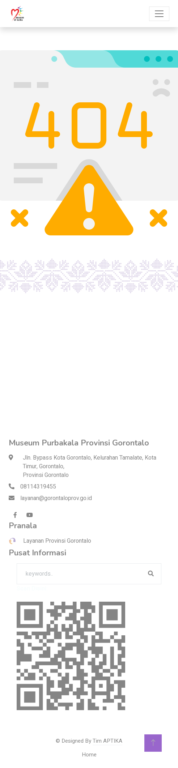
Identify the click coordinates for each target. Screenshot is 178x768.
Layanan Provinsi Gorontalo (50, 541)
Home (89, 755)
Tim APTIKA (107, 741)
